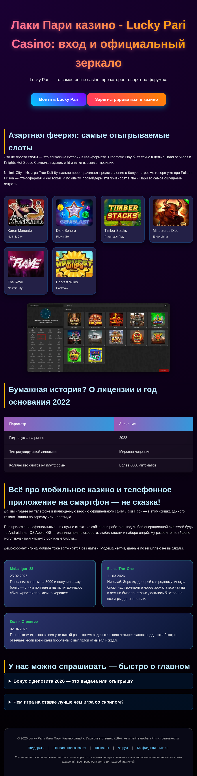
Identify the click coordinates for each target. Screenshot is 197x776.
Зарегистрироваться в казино (126, 99)
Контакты (102, 748)
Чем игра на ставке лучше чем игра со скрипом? (68, 701)
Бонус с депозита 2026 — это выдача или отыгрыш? (73, 681)
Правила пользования (70, 748)
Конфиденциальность (153, 748)
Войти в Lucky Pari (58, 99)
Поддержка (36, 748)
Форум (123, 748)
